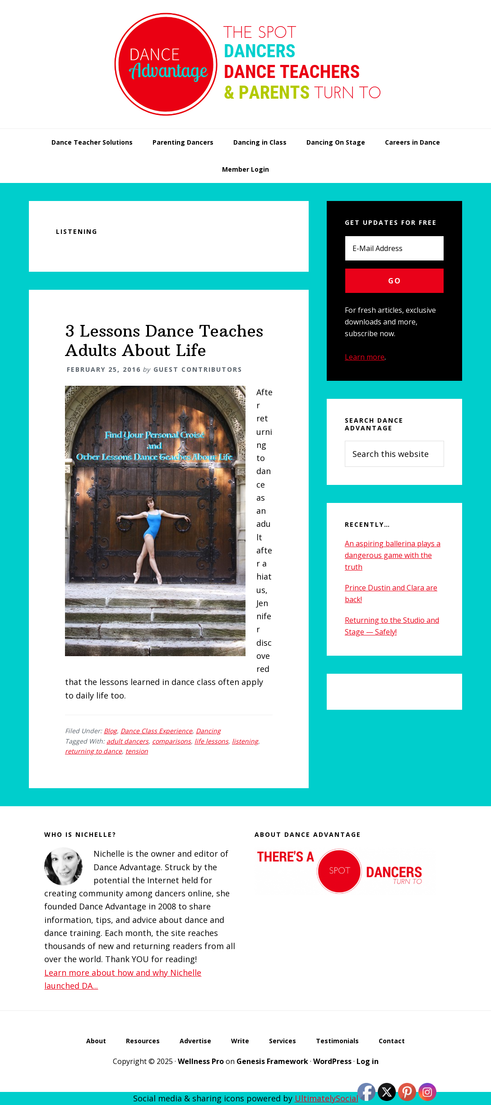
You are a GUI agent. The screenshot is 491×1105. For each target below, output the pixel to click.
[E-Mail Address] (394, 248)
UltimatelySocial (326, 1098)
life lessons (211, 741)
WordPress (332, 1061)
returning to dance (93, 751)
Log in (368, 1061)
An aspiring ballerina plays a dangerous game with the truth (392, 555)
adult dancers (127, 741)
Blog (110, 730)
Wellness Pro (201, 1061)
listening (245, 741)
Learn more (364, 357)
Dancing (208, 730)
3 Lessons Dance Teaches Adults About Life (164, 341)
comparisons (171, 741)
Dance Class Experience (156, 730)
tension (136, 751)
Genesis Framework (272, 1061)
